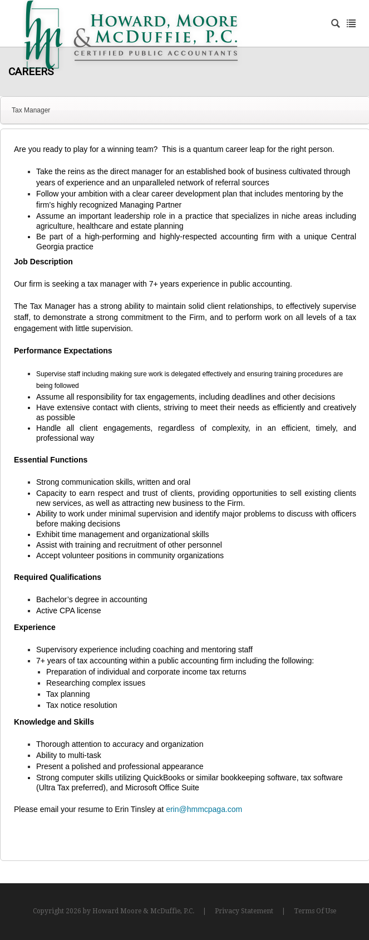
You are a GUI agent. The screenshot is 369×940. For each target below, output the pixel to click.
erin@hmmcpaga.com (204, 809)
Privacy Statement (244, 911)
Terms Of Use (315, 911)
